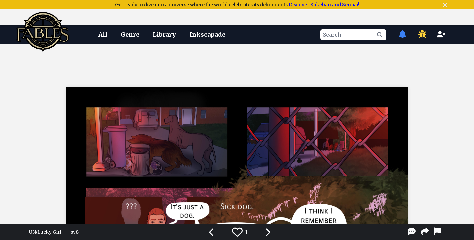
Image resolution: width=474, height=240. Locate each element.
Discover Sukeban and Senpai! (324, 5)
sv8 (75, 232)
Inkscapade (207, 34)
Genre (130, 34)
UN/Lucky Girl (45, 232)
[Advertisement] (237, 64)
